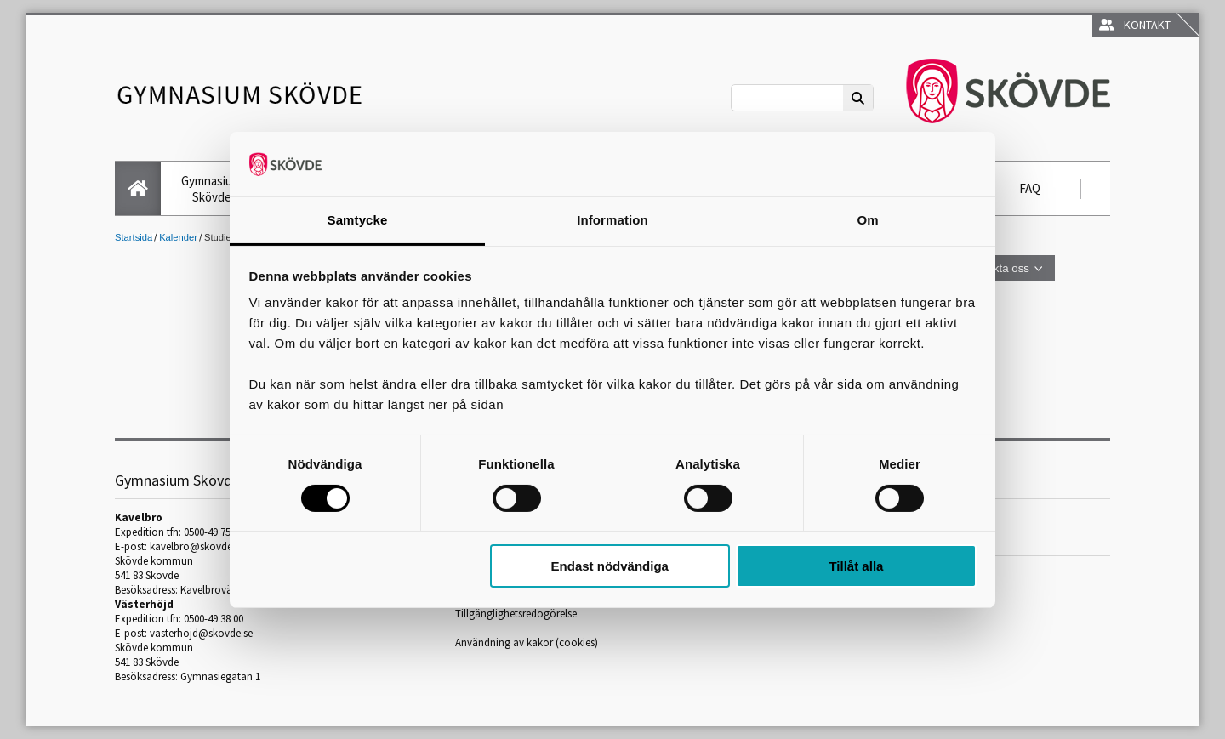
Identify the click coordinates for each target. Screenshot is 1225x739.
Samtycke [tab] (358, 220)
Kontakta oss (996, 268)
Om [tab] (867, 220)
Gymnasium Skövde (211, 189)
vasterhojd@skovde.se (201, 633)
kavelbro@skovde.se (197, 546)
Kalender (178, 237)
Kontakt (1135, 24)
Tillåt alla (856, 566)
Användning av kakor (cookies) (526, 642)
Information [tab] (612, 220)
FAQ (1029, 188)
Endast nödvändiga (610, 566)
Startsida (133, 237)
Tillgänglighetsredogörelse (516, 613)
